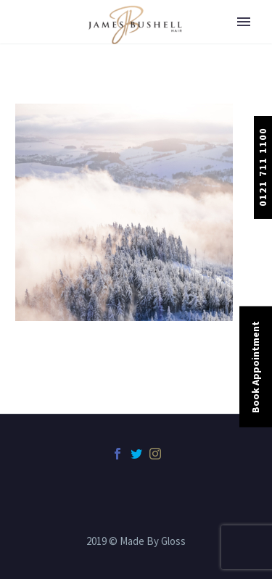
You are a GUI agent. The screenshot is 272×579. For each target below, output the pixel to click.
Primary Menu (243, 21)
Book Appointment (255, 366)
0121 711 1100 (262, 167)
